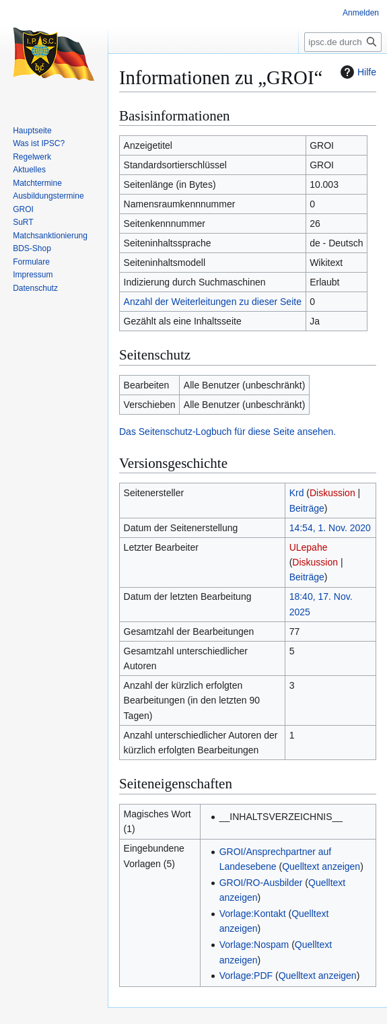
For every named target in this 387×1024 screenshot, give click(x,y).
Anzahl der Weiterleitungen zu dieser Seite (213, 301)
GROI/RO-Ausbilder (261, 882)
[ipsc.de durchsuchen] (343, 42)
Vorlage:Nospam (254, 944)
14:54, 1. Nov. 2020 (330, 527)
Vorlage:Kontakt (252, 913)
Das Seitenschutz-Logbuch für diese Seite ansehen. (227, 431)
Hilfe (356, 72)
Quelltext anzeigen (321, 866)
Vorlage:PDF (246, 975)
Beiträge (306, 508)
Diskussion (332, 492)
